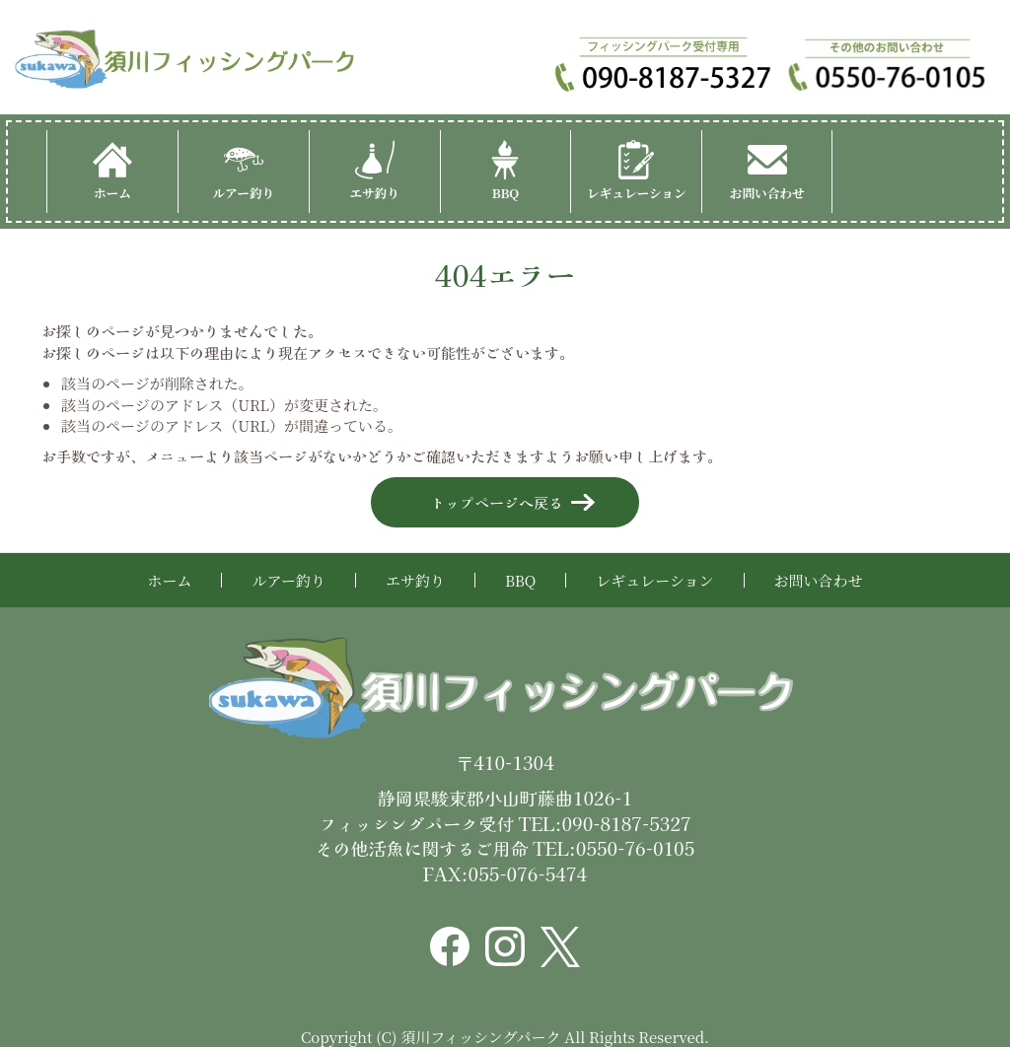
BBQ (505, 171)
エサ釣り (374, 171)
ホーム (112, 171)
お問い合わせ (767, 171)
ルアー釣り (243, 171)
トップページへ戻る (496, 502)
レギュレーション (636, 171)
